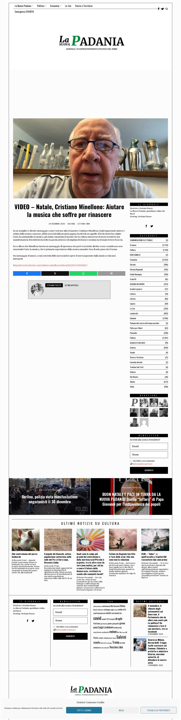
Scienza (133, 347)
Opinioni (133, 318)
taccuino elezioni (136, 362)
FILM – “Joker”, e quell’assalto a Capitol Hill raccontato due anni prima (154, 556)
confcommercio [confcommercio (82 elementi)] (99, 613)
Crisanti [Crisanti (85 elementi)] (112, 618)
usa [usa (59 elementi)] (102, 647)
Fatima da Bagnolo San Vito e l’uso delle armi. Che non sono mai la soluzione (122, 556)
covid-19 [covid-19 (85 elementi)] (105, 618)
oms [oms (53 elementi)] (123, 632)
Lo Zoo (132, 308)
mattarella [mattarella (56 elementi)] (105, 632)
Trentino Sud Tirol (136, 367)
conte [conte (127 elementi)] (108, 613)
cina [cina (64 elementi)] (115, 609)
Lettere (133, 298)
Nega (121, 710)
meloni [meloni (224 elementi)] (113, 631)
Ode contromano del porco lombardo (24, 555)
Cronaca (133, 244)
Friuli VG (133, 279)
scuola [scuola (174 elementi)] (96, 642)
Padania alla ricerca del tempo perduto (144, 323)
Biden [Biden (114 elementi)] (122, 606)
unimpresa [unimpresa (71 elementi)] (97, 647)
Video (132, 386)
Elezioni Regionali (136, 269)
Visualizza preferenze (158, 710)
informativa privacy (142, 464)
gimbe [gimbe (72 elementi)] (110, 623)
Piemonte (133, 332)
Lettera (133, 293)
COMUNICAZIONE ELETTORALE (141, 240)
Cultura (71, 224)
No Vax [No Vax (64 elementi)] (119, 632)
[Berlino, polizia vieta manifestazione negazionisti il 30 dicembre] (49, 496)
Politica (133, 337)
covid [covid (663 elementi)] (97, 618)
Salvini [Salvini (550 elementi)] (121, 637)
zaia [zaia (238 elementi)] (120, 647)
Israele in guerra (136, 288)
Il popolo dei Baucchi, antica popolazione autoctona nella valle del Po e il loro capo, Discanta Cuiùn (57, 558)
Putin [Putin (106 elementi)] (95, 637)
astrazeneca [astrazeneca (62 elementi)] (97, 606)
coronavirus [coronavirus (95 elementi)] (117, 613)
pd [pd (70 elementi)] (126, 632)
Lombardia (134, 313)
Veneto (132, 381)
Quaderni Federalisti (137, 342)
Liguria (132, 303)
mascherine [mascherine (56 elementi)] (97, 632)
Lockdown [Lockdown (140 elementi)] (108, 627)
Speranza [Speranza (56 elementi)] (103, 643)
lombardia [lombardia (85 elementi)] (118, 627)
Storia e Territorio (136, 357)
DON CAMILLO (135, 254)
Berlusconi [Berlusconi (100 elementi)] (115, 606)
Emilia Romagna (136, 274)
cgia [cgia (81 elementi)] (112, 609)
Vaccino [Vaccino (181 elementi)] (114, 647)
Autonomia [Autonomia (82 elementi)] (106, 606)
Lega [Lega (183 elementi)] (100, 627)
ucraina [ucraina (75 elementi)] (122, 642)
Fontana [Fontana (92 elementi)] (96, 623)
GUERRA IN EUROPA (137, 284)
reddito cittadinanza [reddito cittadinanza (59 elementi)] (105, 638)
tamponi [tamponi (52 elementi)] (109, 643)
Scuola (132, 352)
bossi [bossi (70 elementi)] (95, 609)
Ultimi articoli (71, 285)
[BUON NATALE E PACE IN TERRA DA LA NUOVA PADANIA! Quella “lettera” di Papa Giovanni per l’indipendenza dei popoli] (131, 496)
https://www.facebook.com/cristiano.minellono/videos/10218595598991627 (50, 265)
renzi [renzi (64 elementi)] (114, 638)
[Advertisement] (90, 91)
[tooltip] (158, 8)
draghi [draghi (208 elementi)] (118, 618)
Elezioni (133, 264)
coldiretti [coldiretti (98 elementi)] (122, 609)
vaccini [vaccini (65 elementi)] (106, 647)
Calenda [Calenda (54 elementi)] (100, 610)
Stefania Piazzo (54, 285)
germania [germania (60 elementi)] (104, 623)
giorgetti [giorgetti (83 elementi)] (115, 623)
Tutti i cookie (84, 710)
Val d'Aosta (134, 376)
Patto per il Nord (136, 327)
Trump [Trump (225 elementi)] (115, 642)
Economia (133, 259)
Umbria (133, 371)
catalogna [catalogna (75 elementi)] (106, 609)
